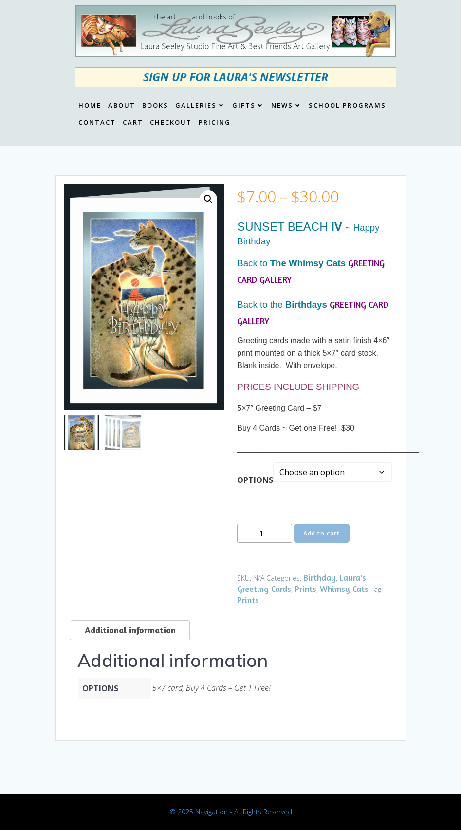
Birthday (319, 577)
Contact (97, 123)
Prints (305, 588)
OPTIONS (255, 480)
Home (89, 106)
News (286, 106)
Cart (133, 123)
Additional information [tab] (130, 630)
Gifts (248, 106)
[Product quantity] (264, 533)
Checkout (171, 123)
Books (155, 106)
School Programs (347, 106)
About (121, 106)
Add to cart (321, 533)
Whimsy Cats (344, 588)
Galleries (200, 106)
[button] (208, 199)
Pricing (215, 123)
